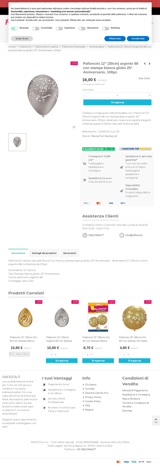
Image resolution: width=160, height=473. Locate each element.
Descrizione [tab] (18, 253)
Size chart (144, 78)
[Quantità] (117, 95)
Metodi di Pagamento (135, 390)
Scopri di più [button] (22, 38)
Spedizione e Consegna (136, 394)
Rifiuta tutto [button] (115, 38)
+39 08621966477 (86, 449)
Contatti (88, 389)
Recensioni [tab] (69, 253)
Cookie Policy (91, 401)
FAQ (86, 405)
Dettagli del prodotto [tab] (44, 253)
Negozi (87, 410)
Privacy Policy (91, 397)
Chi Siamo (89, 385)
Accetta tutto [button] (138, 38)
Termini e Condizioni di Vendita (135, 405)
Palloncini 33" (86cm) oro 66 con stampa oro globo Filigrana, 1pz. (133, 341)
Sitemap (127, 410)
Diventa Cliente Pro (95, 393)
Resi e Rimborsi (131, 398)
